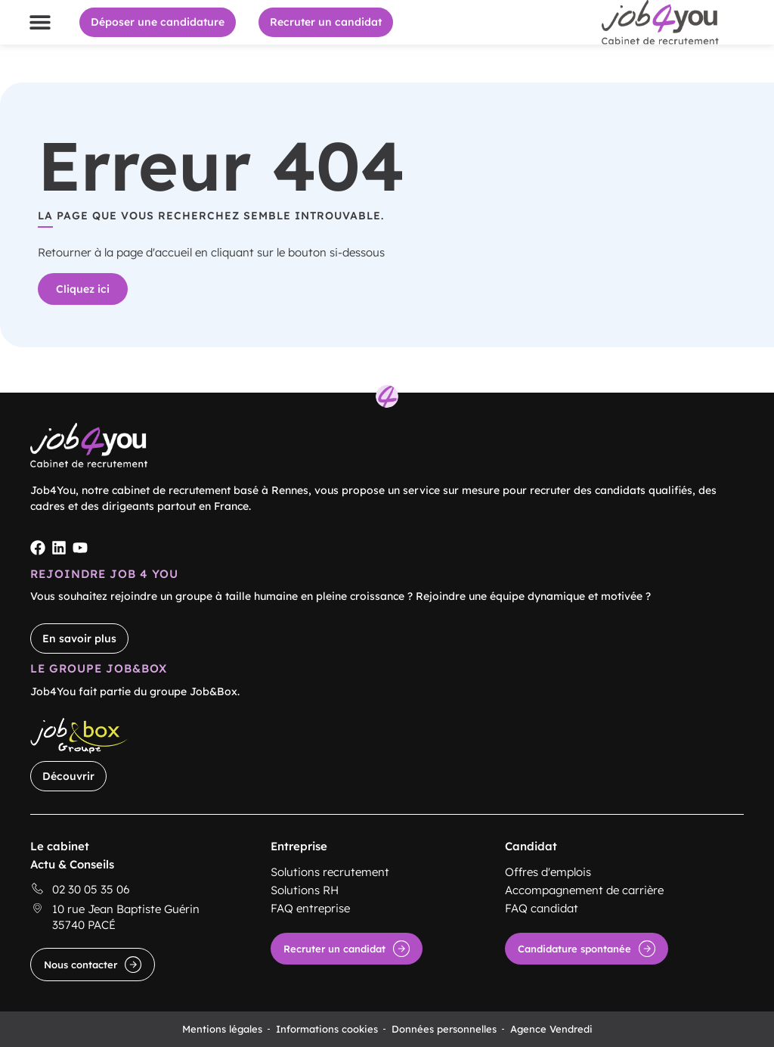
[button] (40, 22)
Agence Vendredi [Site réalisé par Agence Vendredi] (551, 1029)
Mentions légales (222, 1029)
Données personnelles (444, 1029)
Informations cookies (327, 1029)
